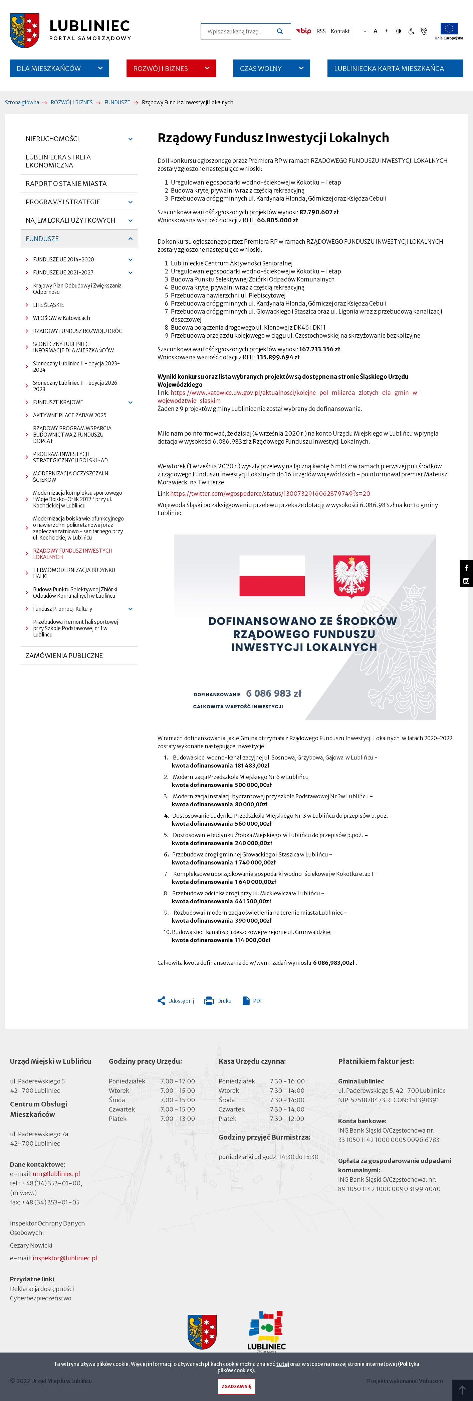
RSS (321, 31)
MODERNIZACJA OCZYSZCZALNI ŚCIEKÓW (71, 476)
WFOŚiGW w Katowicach (61, 318)
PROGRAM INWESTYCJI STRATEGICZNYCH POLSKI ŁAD (70, 457)
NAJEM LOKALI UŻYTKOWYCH (70, 223)
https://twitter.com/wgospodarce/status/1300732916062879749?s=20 (270, 493)
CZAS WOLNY (261, 68)
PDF (258, 1001)
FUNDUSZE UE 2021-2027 (59, 274)
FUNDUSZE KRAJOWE (54, 404)
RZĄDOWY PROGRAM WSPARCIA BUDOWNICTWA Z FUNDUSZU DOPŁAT (72, 434)
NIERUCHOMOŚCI (52, 141)
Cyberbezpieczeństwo (40, 1297)
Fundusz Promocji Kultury (59, 610)
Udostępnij (181, 1001)
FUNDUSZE (117, 102)
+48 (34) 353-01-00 (51, 1183)
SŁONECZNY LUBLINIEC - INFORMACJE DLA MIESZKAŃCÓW (73, 347)
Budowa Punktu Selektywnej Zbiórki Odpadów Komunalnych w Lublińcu (75, 592)
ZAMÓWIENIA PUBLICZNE (64, 658)
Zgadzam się (236, 1388)
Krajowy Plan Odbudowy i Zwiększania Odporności (77, 288)
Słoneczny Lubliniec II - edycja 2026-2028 (76, 386)
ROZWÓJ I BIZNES (160, 68)
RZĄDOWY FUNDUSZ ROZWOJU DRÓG (78, 331)
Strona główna (22, 102)
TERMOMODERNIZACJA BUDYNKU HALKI (74, 573)
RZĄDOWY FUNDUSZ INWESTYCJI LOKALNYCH (72, 554)
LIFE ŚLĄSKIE (48, 305)
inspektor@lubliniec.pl (65, 1258)
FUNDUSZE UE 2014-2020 (60, 261)
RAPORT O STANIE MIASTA (66, 186)
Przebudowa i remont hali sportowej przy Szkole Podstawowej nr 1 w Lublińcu (75, 628)
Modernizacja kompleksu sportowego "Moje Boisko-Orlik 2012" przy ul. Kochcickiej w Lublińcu (77, 499)
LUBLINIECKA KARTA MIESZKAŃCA (389, 70)
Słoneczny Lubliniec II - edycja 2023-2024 (76, 366)
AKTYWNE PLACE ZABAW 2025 (69, 415)
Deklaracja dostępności (42, 1288)
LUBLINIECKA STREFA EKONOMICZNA (58, 161)
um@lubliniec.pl (56, 1174)
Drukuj (218, 1002)
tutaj (282, 1366)
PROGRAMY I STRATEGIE (63, 204)
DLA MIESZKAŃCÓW (49, 68)
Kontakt (340, 31)
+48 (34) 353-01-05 (50, 1202)
